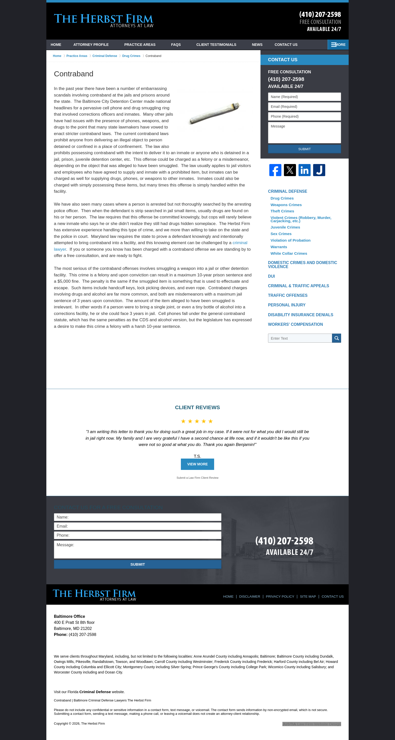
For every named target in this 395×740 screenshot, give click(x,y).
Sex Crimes (281, 231)
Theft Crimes (281, 211)
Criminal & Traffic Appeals (295, 283)
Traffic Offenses (285, 294)
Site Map (310, 594)
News (290, 45)
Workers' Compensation (292, 325)
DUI (271, 273)
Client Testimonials (223, 45)
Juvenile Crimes (285, 225)
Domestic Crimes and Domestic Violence (299, 260)
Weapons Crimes (285, 205)
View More (197, 464)
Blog (264, 45)
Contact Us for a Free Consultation (110, 507)
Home (59, 45)
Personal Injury (284, 304)
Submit (304, 149)
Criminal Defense (285, 194)
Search (336, 338)
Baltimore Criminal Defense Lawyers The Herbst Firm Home (104, 20)
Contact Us (322, 45)
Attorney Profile (98, 45)
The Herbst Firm (93, 723)
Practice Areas (146, 45)
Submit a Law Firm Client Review (197, 477)
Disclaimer (256, 594)
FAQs (183, 45)
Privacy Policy (284, 594)
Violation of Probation (289, 237)
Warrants (279, 242)
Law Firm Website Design (314, 723)
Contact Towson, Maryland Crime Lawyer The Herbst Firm (320, 21)
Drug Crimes (281, 200)
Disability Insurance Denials (297, 315)
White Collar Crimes (287, 248)
